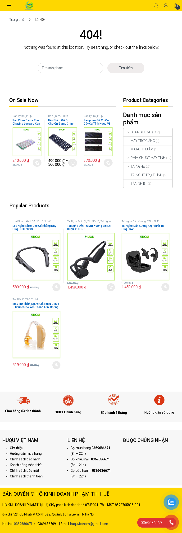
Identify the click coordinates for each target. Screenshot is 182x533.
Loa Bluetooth (21, 221)
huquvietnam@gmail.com (89, 524)
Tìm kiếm (126, 68)
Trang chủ (16, 20)
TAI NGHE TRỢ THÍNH (142, 175)
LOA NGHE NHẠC (139, 132)
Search (156, 5)
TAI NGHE (134, 166)
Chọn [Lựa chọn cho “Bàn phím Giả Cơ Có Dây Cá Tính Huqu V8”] (108, 163)
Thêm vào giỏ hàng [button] (56, 287)
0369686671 (23, 524)
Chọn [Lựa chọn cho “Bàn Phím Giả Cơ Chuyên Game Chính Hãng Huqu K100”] (72, 163)
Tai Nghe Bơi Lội (76, 221)
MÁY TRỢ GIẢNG (139, 141)
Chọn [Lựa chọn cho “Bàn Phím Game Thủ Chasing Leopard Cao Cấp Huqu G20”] (37, 163)
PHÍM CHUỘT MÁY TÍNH (23, 117)
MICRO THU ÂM (138, 149)
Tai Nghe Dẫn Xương (134, 221)
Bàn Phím (19, 116)
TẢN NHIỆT (135, 183)
